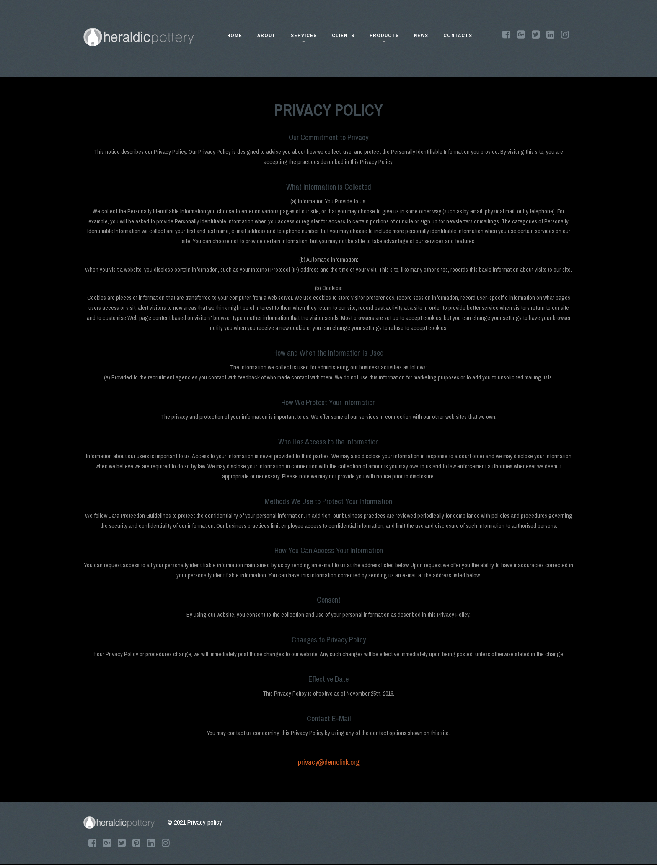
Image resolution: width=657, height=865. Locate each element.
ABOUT (266, 35)
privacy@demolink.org (328, 762)
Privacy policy (204, 822)
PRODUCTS (384, 37)
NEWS (421, 35)
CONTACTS (457, 35)
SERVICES (304, 37)
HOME (234, 35)
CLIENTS (343, 35)
